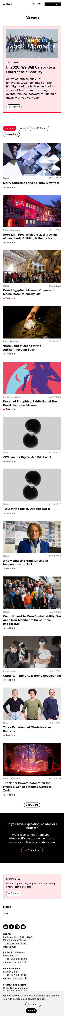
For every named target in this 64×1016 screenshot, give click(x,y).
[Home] (53, 4)
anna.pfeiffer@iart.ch (14, 962)
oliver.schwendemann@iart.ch (19, 994)
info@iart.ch (9, 947)
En (34, 4)
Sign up (13, 893)
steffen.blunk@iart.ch (15, 978)
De (38, 4)
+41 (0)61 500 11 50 (16, 944)
